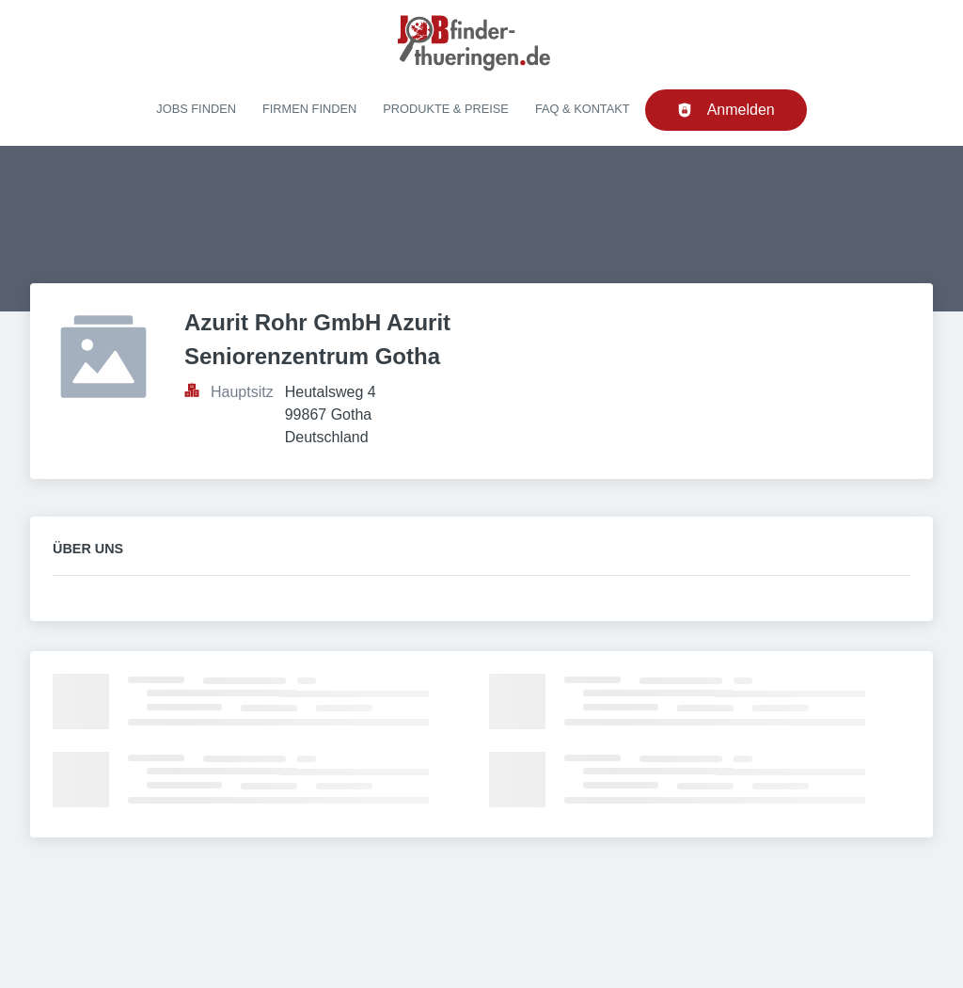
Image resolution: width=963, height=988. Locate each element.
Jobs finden (196, 109)
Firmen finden (309, 109)
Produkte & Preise (446, 109)
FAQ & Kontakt (582, 109)
